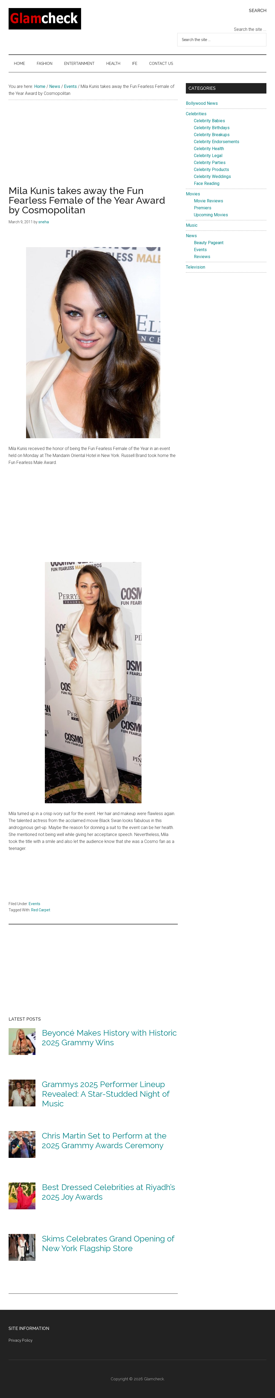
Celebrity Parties (210, 162)
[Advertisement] (93, 148)
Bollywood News (202, 103)
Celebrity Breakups (212, 134)
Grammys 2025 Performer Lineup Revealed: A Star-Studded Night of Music (105, 1094)
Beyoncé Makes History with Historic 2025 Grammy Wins (109, 1037)
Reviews (202, 256)
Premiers (202, 207)
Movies (193, 193)
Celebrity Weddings (212, 176)
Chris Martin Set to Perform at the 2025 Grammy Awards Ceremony (104, 1140)
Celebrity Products (211, 169)
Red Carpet (40, 910)
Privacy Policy (20, 1340)
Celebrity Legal (208, 155)
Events (34, 904)
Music (191, 225)
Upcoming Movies (211, 214)
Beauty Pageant (208, 242)
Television (195, 267)
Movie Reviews (208, 200)
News (191, 235)
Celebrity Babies (209, 120)
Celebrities (196, 113)
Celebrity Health (209, 148)
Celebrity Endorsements (216, 141)
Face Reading (206, 183)
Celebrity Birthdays (212, 127)
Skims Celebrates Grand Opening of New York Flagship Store (108, 1243)
